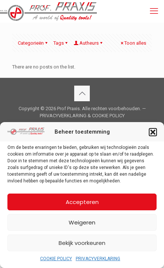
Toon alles (132, 43)
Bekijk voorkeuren (82, 243)
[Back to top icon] (82, 93)
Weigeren (82, 222)
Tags (61, 43)
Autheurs (88, 43)
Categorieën (33, 43)
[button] (153, 132)
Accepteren (82, 202)
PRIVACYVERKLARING (98, 258)
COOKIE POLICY (56, 258)
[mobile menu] (154, 11)
